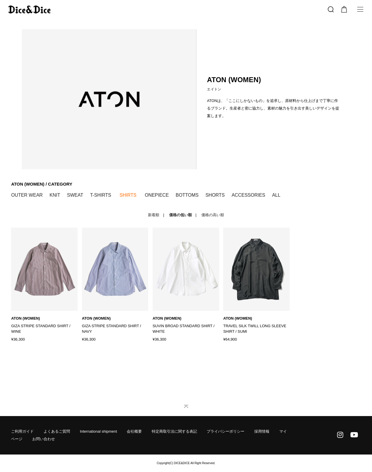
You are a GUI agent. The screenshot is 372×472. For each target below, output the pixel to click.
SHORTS (215, 195)
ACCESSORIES (248, 195)
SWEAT (75, 195)
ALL (276, 195)
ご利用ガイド (22, 431)
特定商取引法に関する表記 (174, 431)
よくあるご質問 (57, 431)
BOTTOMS (187, 195)
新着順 (153, 215)
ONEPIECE (157, 195)
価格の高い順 (212, 215)
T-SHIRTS (100, 195)
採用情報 (261, 431)
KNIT (54, 195)
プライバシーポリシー (225, 431)
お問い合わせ (43, 439)
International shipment (98, 431)
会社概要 (134, 431)
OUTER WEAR (26, 195)
